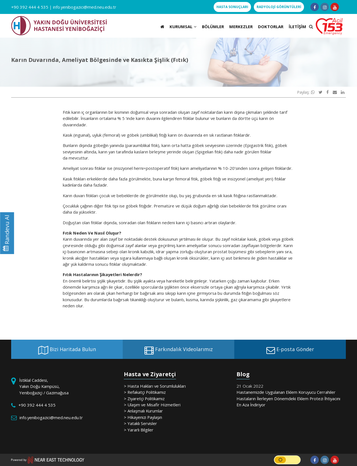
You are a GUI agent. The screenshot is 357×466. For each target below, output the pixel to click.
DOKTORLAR (270, 26)
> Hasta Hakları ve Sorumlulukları (155, 386)
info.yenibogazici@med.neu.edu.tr (84, 7)
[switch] (287, 459)
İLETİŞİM (297, 26)
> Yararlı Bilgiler (138, 430)
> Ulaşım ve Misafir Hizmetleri (152, 404)
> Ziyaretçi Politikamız (144, 398)
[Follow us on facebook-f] (314, 7)
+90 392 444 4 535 (29, 7)
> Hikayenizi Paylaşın (143, 417)
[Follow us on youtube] (335, 7)
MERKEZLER (241, 26)
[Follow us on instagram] (324, 7)
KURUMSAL (183, 26)
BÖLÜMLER (213, 26)
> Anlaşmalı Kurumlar (143, 411)
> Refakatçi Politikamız (145, 392)
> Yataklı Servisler (140, 423)
